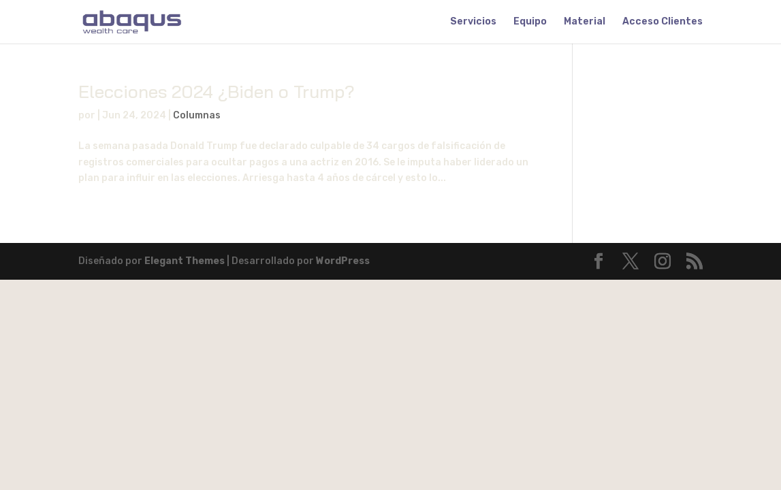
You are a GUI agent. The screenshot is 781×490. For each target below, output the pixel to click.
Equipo (530, 22)
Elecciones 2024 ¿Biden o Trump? (216, 91)
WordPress (343, 261)
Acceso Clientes (662, 22)
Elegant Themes (184, 261)
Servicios (473, 22)
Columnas (197, 115)
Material (584, 22)
